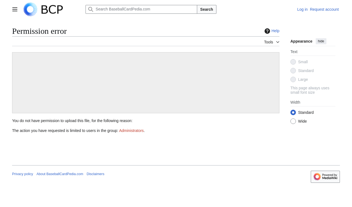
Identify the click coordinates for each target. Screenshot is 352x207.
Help (271, 31)
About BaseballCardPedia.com (60, 174)
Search (206, 9)
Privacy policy (22, 174)
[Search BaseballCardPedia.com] (141, 9)
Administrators (131, 130)
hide (321, 41)
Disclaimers (95, 174)
